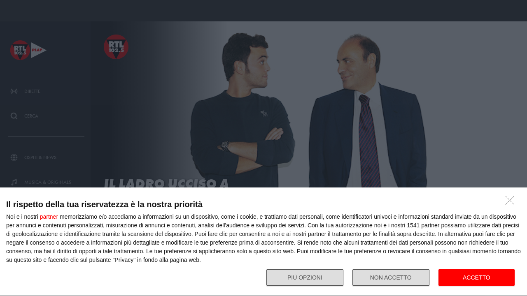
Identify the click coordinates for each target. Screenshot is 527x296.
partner (49, 217)
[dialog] (263, 242)
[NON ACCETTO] (512, 202)
